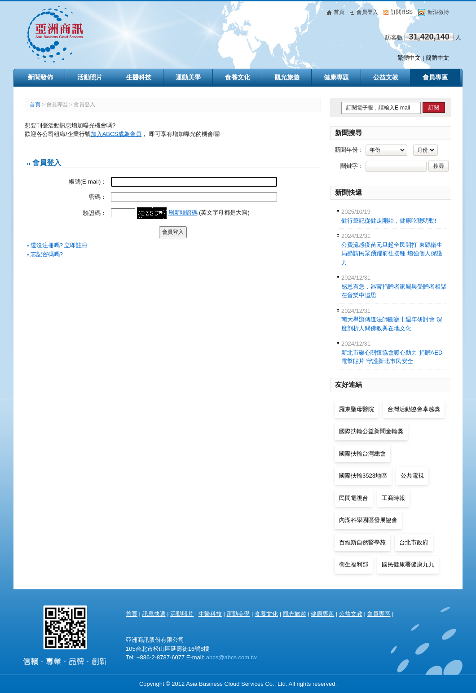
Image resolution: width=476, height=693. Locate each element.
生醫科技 (210, 613)
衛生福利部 (353, 564)
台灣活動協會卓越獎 (414, 409)
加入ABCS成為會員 (116, 134)
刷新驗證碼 (183, 212)
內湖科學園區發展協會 (368, 520)
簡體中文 (437, 57)
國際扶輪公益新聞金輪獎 (371, 431)
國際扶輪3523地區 (363, 475)
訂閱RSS (398, 12)
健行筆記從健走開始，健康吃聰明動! (388, 216)
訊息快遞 (154, 613)
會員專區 (435, 77)
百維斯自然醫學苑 (362, 542)
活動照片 (182, 613)
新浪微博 (433, 12)
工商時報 (393, 498)
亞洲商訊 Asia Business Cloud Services (141, 34)
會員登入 (364, 12)
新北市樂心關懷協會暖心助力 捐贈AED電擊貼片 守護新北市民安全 (391, 352)
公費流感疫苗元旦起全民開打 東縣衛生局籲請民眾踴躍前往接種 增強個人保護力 (391, 249)
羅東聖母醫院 (356, 409)
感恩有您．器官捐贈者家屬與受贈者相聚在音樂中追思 (393, 286)
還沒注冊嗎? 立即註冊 (59, 245)
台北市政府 (413, 542)
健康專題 (322, 613)
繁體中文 (409, 57)
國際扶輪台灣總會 (362, 453)
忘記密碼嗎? (47, 254)
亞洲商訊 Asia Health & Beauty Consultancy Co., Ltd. (65, 632)
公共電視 (412, 475)
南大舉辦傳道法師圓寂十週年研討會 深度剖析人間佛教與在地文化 (391, 319)
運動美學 (238, 613)
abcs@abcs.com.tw (231, 657)
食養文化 (266, 613)
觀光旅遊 (294, 613)
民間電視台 (353, 498)
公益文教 (350, 613)
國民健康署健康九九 (408, 564)
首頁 (335, 12)
